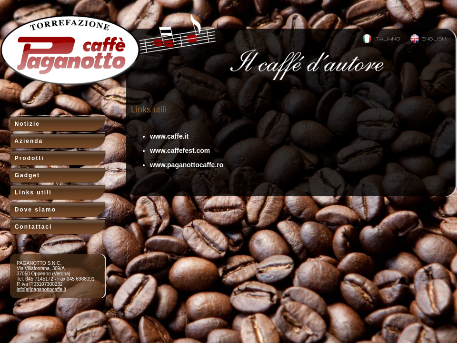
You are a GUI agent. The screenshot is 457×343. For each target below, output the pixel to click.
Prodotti (27, 158)
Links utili (31, 192)
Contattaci (31, 226)
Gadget (25, 175)
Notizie (25, 124)
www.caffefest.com (180, 150)
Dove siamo (33, 209)
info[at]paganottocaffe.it (41, 289)
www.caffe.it (169, 136)
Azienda (26, 141)
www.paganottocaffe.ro (186, 165)
